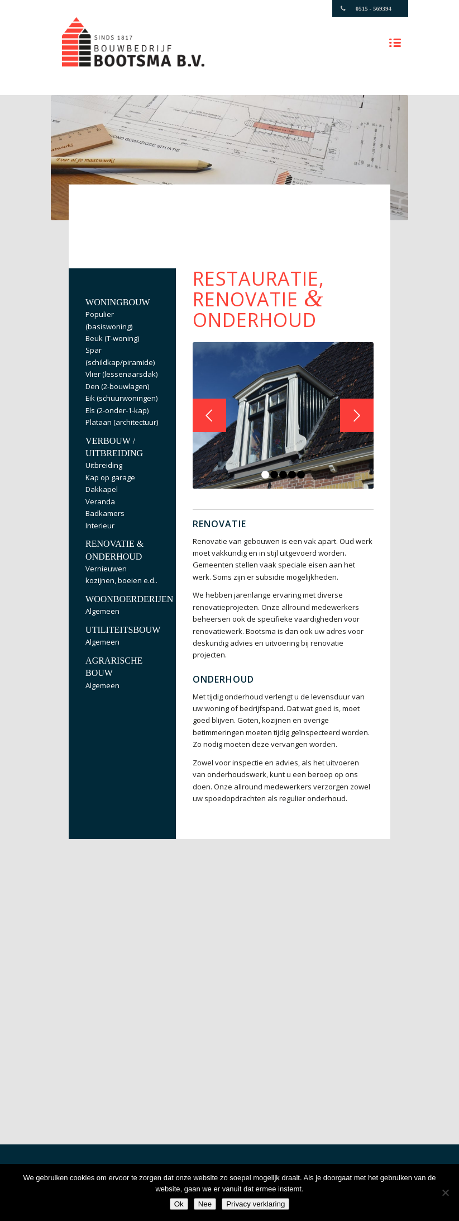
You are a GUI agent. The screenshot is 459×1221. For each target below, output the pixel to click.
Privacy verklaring (255, 1204)
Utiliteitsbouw (122, 630)
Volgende (357, 415)
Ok (179, 1204)
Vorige (209, 415)
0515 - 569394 (373, 8)
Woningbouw (117, 302)
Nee (205, 1204)
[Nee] (445, 1192)
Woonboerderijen (129, 599)
